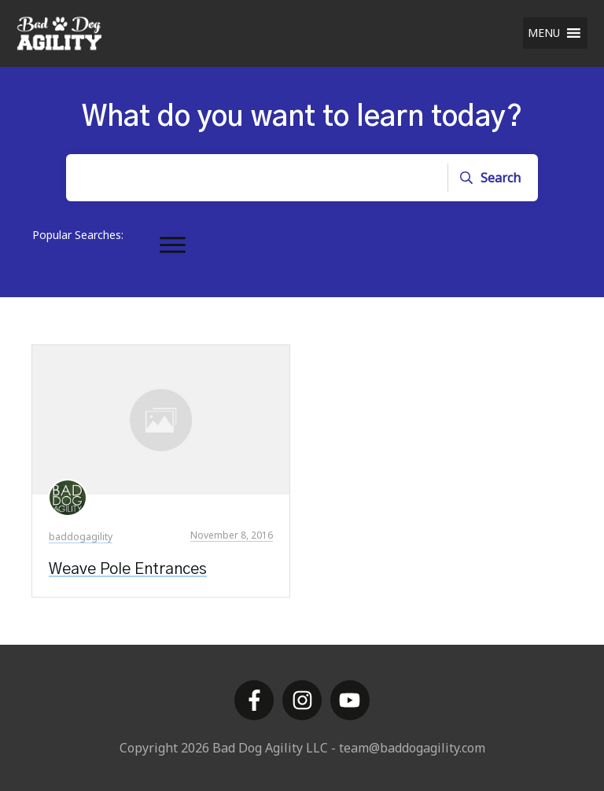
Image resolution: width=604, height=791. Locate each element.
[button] (544, 33)
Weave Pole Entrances (128, 569)
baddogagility (80, 536)
